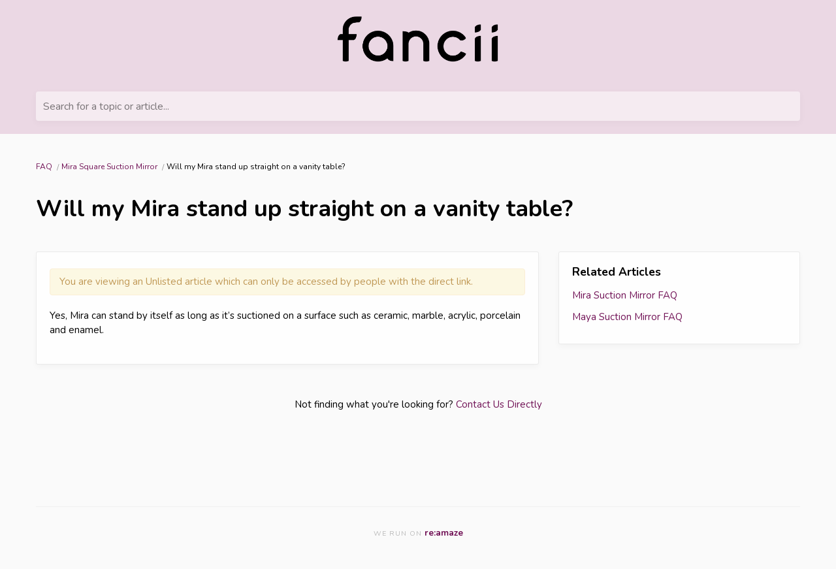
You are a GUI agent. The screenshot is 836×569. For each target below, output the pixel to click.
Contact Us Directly (499, 404)
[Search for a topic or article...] (418, 106)
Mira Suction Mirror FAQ (624, 295)
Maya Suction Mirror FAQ (627, 316)
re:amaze (444, 533)
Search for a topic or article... (106, 106)
